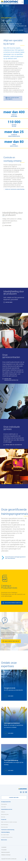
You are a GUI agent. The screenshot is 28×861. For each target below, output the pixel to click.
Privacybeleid (3, 849)
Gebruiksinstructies (4, 814)
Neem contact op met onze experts (12, 98)
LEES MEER (10, 696)
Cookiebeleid (3, 847)
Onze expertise (4, 804)
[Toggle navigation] (26, 2)
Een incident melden (5, 834)
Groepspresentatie (6, 801)
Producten (3, 819)
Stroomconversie (4, 827)
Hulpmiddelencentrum (6, 809)
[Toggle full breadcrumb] (2, 5)
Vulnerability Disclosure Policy (6, 837)
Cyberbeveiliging (5, 832)
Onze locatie (3, 806)
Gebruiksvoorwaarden (5, 852)
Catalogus (3, 811)
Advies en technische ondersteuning (14, 189)
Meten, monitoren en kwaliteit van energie (9, 822)
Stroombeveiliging (4, 824)
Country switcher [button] (13, 797)
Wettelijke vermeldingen (5, 854)
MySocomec (4, 839)
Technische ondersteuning (7, 829)
